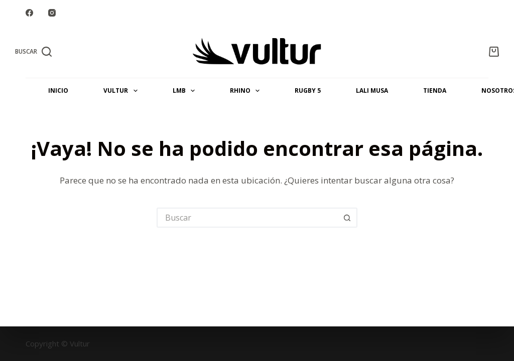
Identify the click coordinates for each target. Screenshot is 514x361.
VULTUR (122, 91)
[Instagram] (52, 13)
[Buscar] (33, 52)
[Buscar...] (247, 218)
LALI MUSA (372, 90)
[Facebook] (29, 13)
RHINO (247, 91)
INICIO (58, 90)
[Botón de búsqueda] (347, 218)
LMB (186, 91)
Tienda (434, 90)
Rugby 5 (308, 90)
